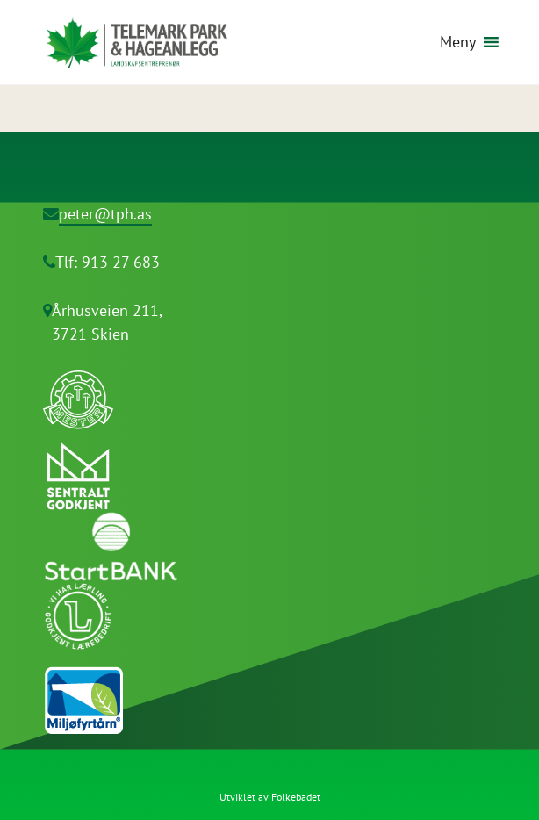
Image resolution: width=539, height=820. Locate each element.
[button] (458, 42)
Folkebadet (295, 796)
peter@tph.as (105, 214)
